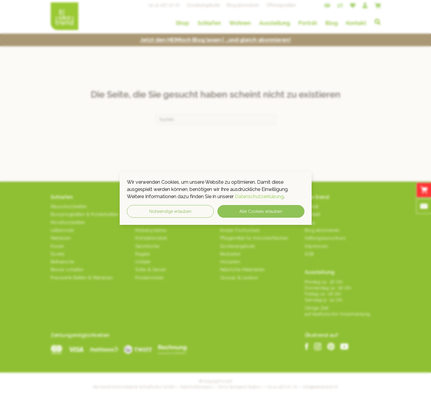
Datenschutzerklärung (259, 196)
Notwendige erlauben (170, 211)
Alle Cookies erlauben (260, 211)
